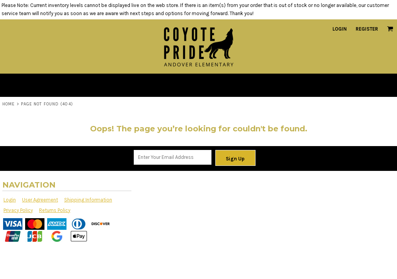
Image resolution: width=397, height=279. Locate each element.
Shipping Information (88, 200)
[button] (390, 29)
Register (367, 29)
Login (339, 29)
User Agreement (40, 200)
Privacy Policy (18, 210)
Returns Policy (54, 210)
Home (8, 104)
